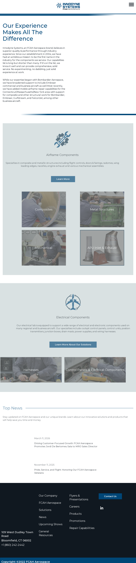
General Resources (46, 533)
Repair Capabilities (81, 528)
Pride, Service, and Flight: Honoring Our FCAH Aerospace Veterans (65, 478)
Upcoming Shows (50, 524)
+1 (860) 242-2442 (12, 523)
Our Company (48, 495)
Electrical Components (79, 317)
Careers (74, 506)
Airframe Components (56, 155)
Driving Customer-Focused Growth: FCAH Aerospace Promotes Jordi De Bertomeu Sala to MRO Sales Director (65, 451)
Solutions (45, 510)
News (42, 517)
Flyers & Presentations (78, 497)
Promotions (77, 520)
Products (75, 513)
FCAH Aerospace (50, 502)
